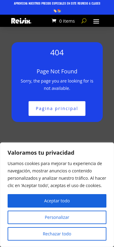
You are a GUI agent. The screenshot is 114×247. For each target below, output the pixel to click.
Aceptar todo (57, 201)
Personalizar (57, 217)
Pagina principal (57, 108)
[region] (57, 194)
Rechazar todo (57, 234)
